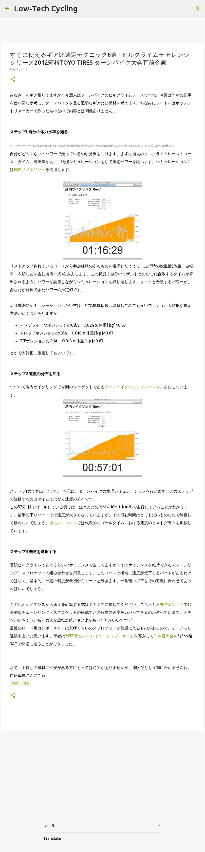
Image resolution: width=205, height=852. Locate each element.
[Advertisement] (102, 772)
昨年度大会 (163, 635)
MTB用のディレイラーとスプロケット (99, 635)
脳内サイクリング (29, 169)
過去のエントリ (63, 522)
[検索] (198, 9)
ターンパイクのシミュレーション (134, 386)
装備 (15, 683)
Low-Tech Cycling (46, 8)
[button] (13, 79)
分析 (26, 683)
